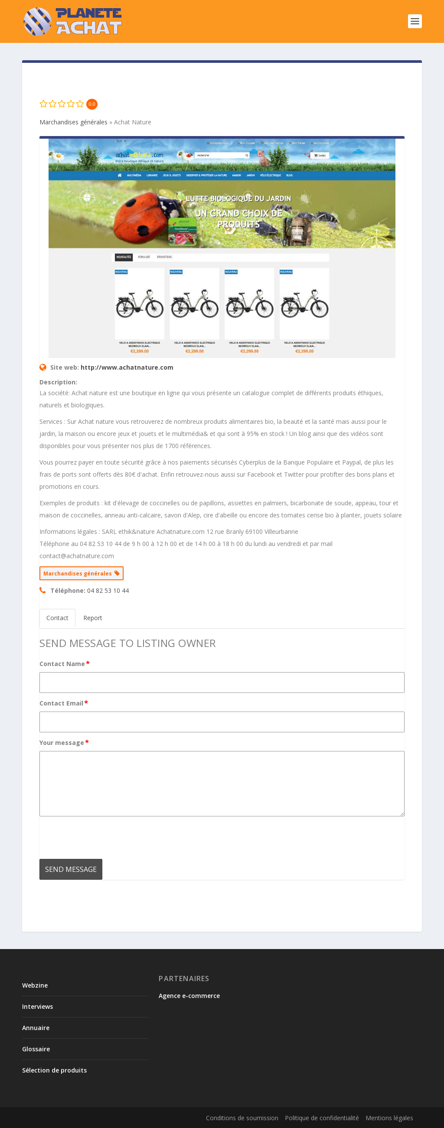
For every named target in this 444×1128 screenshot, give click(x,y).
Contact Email (64, 703)
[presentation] (105, 838)
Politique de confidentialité (322, 1118)
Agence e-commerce (189, 995)
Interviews (37, 1006)
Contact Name (65, 663)
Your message (64, 742)
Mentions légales (389, 1118)
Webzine (35, 985)
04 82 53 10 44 (108, 590)
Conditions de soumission (242, 1118)
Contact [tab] (57, 618)
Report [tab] (92, 618)
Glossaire (36, 1049)
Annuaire (35, 1028)
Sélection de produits (54, 1070)
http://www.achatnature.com (127, 367)
